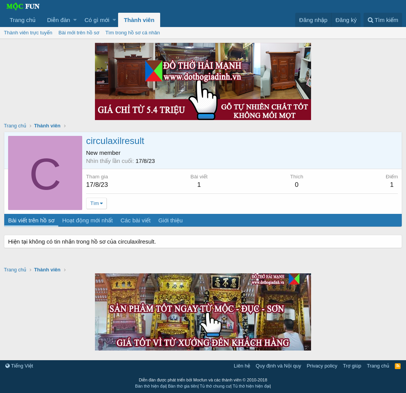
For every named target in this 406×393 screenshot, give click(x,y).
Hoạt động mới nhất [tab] (87, 220)
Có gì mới (97, 20)
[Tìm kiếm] (383, 20)
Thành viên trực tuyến (28, 33)
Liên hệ (242, 366)
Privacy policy (322, 366)
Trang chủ (23, 20)
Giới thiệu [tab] (170, 220)
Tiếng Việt (19, 366)
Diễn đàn (58, 20)
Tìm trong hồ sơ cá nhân (132, 33)
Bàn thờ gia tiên (183, 386)
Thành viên (139, 20)
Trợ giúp (352, 366)
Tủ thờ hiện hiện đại (251, 386)
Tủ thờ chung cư (215, 386)
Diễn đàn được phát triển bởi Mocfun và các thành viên (203, 380)
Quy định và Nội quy (278, 366)
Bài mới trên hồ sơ (79, 33)
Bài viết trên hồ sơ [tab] (31, 220)
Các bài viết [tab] (135, 220)
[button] (75, 20)
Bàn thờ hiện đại (150, 386)
